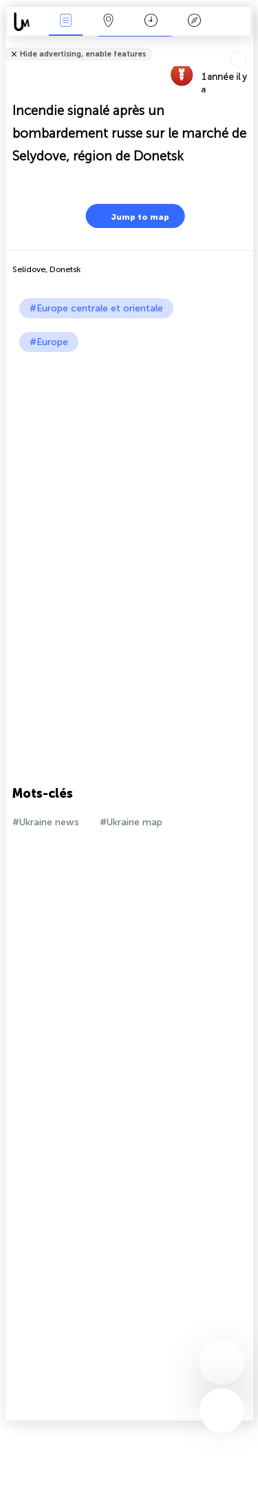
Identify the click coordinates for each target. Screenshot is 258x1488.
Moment (151, 21)
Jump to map (131, 216)
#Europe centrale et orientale (96, 308)
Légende (194, 21)
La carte (109, 21)
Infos (65, 21)
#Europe (49, 342)
